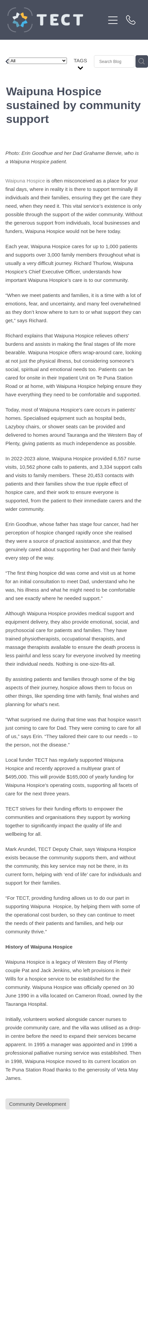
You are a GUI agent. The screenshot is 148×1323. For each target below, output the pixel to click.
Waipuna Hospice (25, 181)
